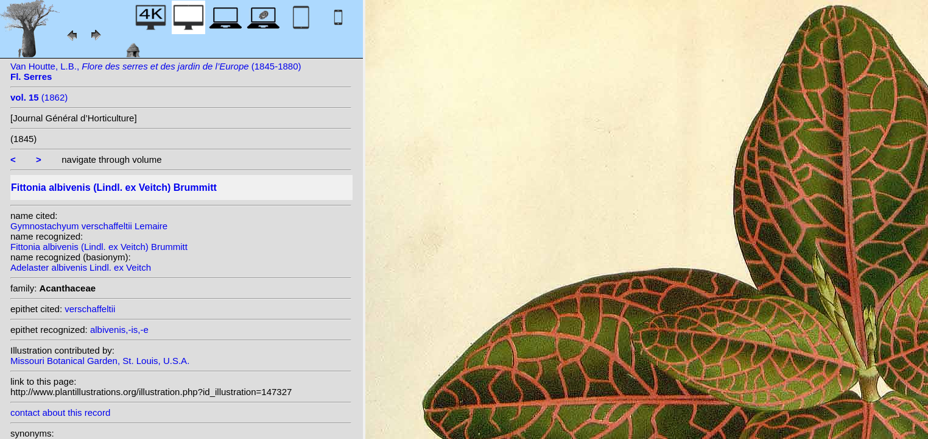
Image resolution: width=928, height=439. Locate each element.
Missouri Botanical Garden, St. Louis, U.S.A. (99, 360)
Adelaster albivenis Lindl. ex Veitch (80, 267)
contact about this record (60, 412)
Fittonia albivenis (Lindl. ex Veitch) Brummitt (99, 246)
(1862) (39, 97)
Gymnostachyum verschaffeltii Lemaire (88, 226)
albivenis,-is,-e (119, 329)
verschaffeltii (90, 309)
